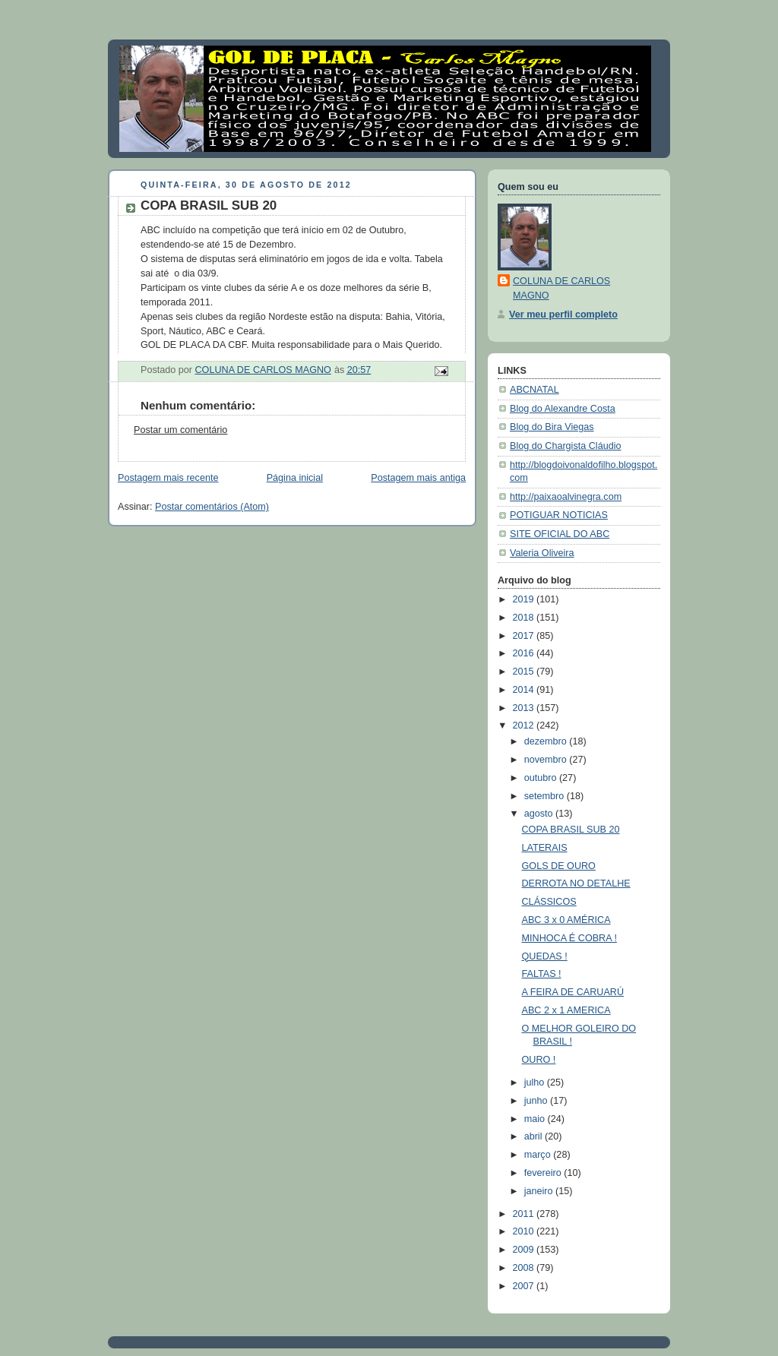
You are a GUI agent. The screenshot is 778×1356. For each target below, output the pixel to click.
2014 (525, 689)
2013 (525, 708)
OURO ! (539, 1059)
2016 (525, 653)
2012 (525, 725)
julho (535, 1082)
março (539, 1154)
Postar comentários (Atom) (212, 506)
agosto (539, 813)
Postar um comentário (180, 430)
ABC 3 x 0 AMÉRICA (566, 920)
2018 (525, 617)
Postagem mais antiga (418, 478)
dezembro (547, 741)
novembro (547, 759)
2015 (525, 671)
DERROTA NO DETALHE (576, 883)
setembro (545, 796)
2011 (525, 1214)
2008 (525, 1268)
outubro (541, 778)
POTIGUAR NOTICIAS (559, 515)
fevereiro (544, 1173)
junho (537, 1100)
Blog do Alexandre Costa (562, 408)
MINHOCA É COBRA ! (569, 938)
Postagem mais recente (168, 478)
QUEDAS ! (545, 956)
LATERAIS (545, 847)
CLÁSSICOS (549, 901)
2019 (525, 599)
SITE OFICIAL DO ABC (559, 534)
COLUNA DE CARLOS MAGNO (561, 288)
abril (534, 1136)
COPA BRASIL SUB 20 (571, 829)
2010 (525, 1231)
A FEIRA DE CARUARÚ (573, 992)
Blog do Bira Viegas (552, 427)
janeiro (539, 1191)
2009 (525, 1249)
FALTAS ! (541, 974)
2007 (525, 1286)
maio (536, 1119)
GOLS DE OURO (559, 866)
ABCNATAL (534, 389)
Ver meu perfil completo (563, 314)
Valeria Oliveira (542, 553)
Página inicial (295, 478)
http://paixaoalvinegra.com (565, 497)
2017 (525, 636)
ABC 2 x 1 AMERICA (566, 1010)
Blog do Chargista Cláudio (565, 446)
